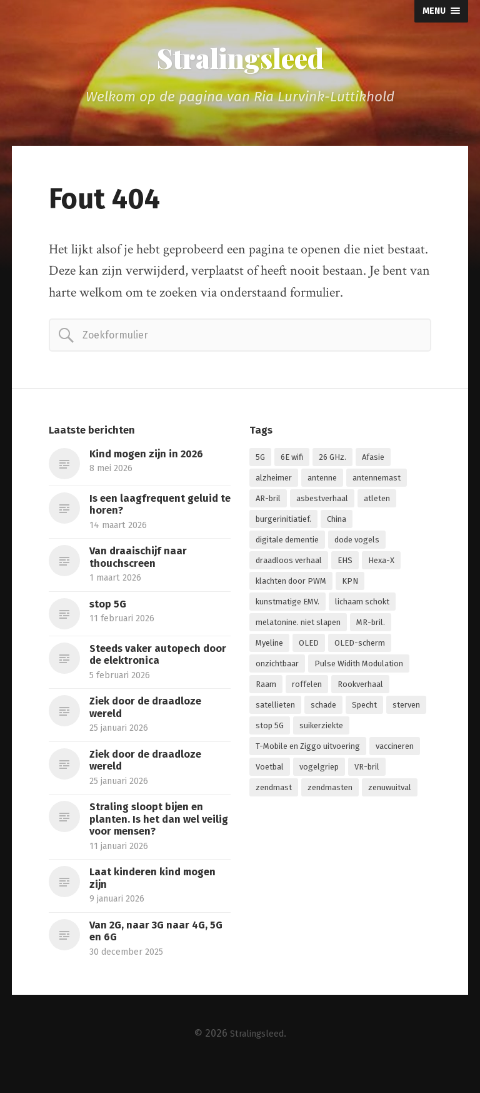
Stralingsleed (240, 61)
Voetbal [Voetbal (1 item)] (270, 773)
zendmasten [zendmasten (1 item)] (330, 794)
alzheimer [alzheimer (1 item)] (274, 484)
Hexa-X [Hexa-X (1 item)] (381, 567)
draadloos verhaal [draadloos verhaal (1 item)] (289, 567)
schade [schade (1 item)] (323, 711)
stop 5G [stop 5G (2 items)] (270, 732)
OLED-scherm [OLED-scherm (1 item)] (359, 649)
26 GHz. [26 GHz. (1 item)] (332, 464)
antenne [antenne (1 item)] (322, 484)
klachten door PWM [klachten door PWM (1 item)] (291, 587)
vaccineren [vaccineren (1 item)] (395, 753)
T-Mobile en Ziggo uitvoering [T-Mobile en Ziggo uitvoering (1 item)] (308, 753)
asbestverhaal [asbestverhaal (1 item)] (322, 505)
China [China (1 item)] (336, 526)
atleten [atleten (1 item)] (377, 505)
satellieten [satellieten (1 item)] (275, 711)
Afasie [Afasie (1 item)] (373, 464)
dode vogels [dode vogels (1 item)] (356, 546)
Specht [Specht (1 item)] (364, 711)
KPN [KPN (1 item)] (350, 587)
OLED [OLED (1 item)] (309, 649)
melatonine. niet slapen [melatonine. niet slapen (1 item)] (298, 629)
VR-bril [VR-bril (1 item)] (366, 773)
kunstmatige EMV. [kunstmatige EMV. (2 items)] (287, 608)
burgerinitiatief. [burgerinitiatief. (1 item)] (283, 526)
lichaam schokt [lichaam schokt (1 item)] (362, 608)
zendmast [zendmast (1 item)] (274, 794)
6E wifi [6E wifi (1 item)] (292, 464)
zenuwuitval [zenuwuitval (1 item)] (389, 794)
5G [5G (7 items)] (260, 464)
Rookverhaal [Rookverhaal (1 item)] (360, 691)
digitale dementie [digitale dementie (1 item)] (287, 546)
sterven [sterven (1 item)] (406, 711)
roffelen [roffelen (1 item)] (307, 691)
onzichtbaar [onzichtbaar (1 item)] (277, 670)
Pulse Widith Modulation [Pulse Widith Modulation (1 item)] (358, 670)
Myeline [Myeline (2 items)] (269, 649)
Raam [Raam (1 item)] (266, 691)
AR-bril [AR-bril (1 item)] (268, 505)
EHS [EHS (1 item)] (345, 567)
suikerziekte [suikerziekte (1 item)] (321, 732)
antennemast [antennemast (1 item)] (376, 484)
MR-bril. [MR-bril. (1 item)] (370, 629)
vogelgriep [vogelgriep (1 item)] (319, 773)
